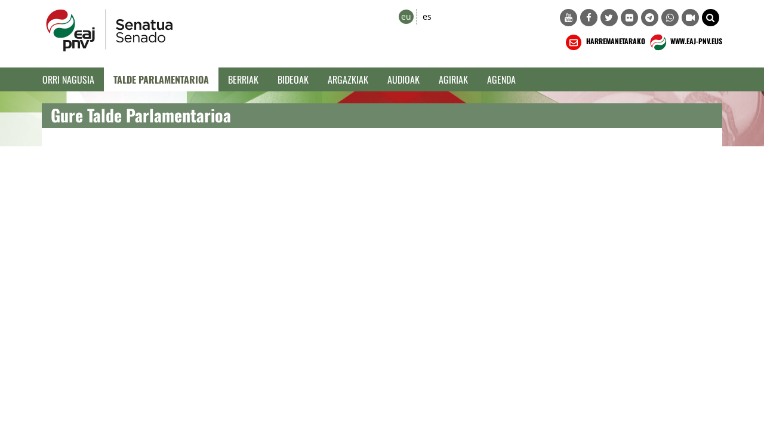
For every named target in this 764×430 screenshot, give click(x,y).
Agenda (501, 79)
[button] (710, 17)
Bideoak (293, 79)
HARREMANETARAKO (604, 42)
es (427, 16)
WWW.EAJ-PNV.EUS (685, 42)
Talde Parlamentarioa (161, 79)
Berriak (243, 79)
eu (406, 16)
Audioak (403, 79)
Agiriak (453, 79)
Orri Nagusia (68, 79)
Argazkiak (348, 79)
